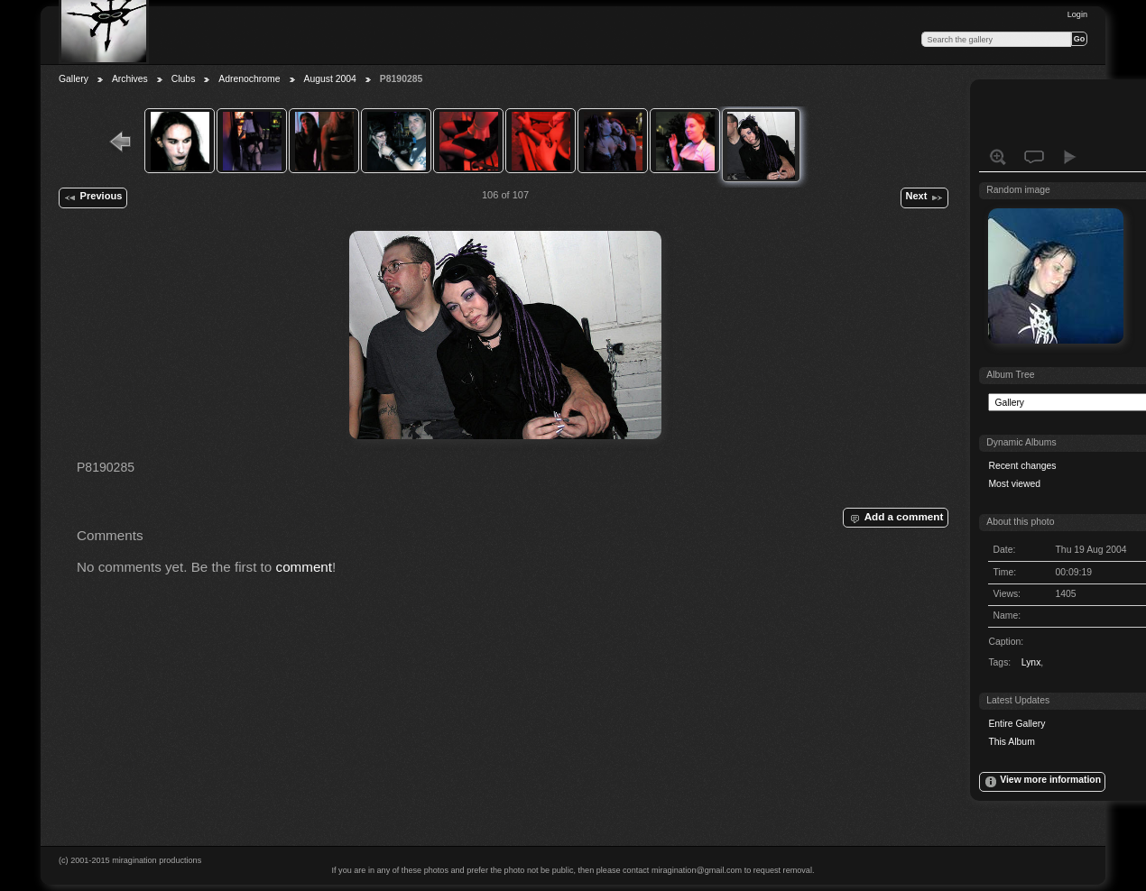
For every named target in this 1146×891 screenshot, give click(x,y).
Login (1077, 14)
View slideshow (1070, 157)
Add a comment (895, 517)
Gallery (73, 79)
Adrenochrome (249, 79)
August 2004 (330, 79)
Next (924, 197)
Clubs (183, 79)
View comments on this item (1034, 157)
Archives (130, 79)
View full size (998, 157)
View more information (1042, 782)
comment (304, 566)
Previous (92, 197)
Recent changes (1022, 466)
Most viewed (1014, 484)
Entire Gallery (1016, 724)
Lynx (1031, 662)
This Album (1011, 742)
